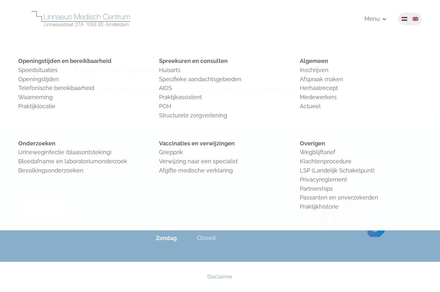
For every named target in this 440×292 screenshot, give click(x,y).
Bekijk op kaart (44, 209)
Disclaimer (219, 277)
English (415, 19)
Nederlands (404, 19)
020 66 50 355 (63, 188)
